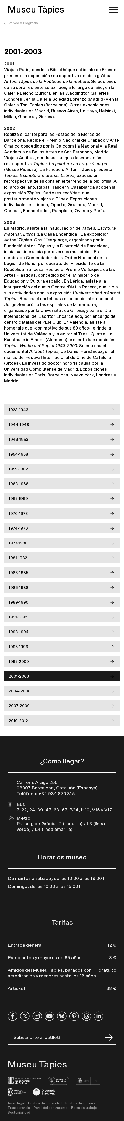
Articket (17, 988)
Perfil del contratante (51, 1108)
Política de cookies (80, 1103)
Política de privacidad (45, 1103)
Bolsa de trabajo (84, 1108)
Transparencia (19, 1108)
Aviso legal (16, 1103)
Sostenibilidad (19, 1112)
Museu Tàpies (36, 9)
